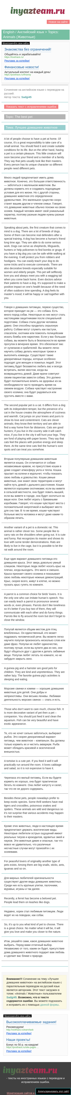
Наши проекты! (18, 1040)
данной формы (49, 1004)
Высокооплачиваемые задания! (31, 1022)
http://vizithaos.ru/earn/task (19, 1030)
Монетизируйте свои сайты (16, 43)
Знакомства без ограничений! (28, 49)
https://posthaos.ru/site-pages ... (22, 1047)
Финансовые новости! (22, 67)
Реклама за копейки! (17, 60)
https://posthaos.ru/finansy (18, 75)
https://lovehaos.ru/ (14, 57)
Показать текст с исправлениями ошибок (31, 106)
